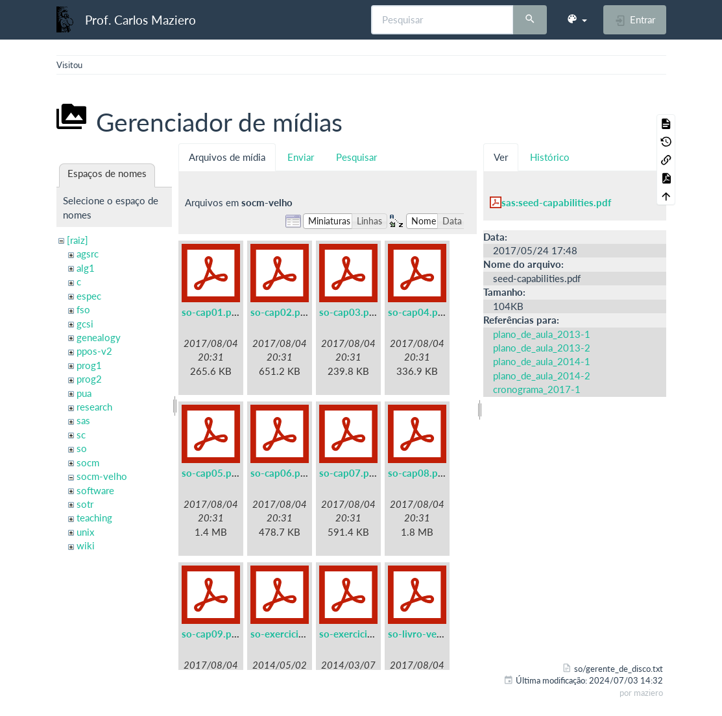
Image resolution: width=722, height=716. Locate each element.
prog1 (89, 365)
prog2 (89, 379)
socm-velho (102, 476)
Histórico (550, 157)
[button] (577, 19)
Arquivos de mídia (227, 157)
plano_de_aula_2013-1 (541, 334)
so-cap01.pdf (211, 312)
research (94, 406)
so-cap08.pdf (417, 473)
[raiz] (77, 240)
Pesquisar (356, 157)
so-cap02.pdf (279, 312)
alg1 (86, 268)
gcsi (85, 323)
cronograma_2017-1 (537, 389)
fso (83, 309)
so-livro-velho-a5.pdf (435, 633)
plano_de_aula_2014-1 (541, 361)
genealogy (99, 337)
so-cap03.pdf (348, 312)
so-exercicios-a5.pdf (295, 633)
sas (83, 420)
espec (89, 296)
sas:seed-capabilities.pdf (556, 202)
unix (85, 532)
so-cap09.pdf (211, 633)
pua (84, 393)
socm (88, 462)
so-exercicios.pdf (357, 633)
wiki (86, 545)
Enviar (300, 157)
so (82, 448)
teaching (94, 517)
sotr (85, 504)
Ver (501, 157)
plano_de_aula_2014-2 (541, 375)
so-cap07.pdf (348, 473)
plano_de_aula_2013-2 (541, 347)
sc (81, 434)
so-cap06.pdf (279, 473)
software (95, 490)
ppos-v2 (94, 351)
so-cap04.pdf (417, 312)
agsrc (88, 253)
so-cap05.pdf (211, 473)
